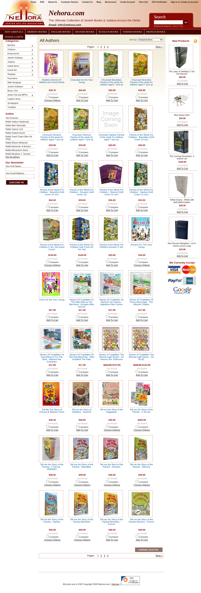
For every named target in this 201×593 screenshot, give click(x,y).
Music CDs (12, 90)
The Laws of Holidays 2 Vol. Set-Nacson (182, 72)
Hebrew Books (37, 31)
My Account (110, 2)
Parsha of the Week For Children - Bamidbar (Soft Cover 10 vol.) (141, 137)
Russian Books (108, 31)
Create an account (189, 2)
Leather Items (14, 99)
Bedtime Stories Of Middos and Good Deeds (51, 81)
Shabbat (19, 74)
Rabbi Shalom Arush (15, 133)
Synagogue (12, 103)
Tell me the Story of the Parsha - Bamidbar (81, 465)
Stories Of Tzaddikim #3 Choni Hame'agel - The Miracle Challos (141, 302)
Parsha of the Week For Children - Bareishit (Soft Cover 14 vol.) (51, 192)
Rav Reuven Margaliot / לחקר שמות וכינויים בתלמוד (182, 244)
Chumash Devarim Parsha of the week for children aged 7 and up (51, 137)
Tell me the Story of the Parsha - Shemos (141, 465)
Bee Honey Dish (182, 115)
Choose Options (52, 100)
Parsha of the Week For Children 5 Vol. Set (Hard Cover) (51, 247)
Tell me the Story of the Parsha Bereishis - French (111, 521)
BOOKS (19, 45)
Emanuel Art (19, 53)
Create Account (127, 2)
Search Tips (177, 26)
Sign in (174, 2)
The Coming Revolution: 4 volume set (182, 157)
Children (19, 49)
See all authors (12, 157)
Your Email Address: (15, 173)
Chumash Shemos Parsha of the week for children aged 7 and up (81, 137)
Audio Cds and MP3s (19, 95)
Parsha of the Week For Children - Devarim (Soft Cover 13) (81, 192)
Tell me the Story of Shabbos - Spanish (81, 410)
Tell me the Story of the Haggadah (111, 410)
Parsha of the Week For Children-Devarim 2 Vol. (111, 246)
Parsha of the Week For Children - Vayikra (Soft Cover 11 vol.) (141, 192)
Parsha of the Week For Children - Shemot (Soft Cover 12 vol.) (111, 192)
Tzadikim (19, 107)
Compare (54, 97)
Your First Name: (13, 166)
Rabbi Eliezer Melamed (16, 142)
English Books (61, 31)
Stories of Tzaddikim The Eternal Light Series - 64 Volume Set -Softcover (111, 356)
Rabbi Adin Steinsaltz (15, 125)
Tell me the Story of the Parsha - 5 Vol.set (141, 410)
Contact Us (87, 2)
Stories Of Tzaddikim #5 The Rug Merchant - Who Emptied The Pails (81, 356)
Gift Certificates (159, 2)
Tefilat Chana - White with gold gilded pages (182, 201)
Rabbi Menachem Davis (16, 150)
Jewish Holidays (19, 58)
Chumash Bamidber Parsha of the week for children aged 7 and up (111, 82)
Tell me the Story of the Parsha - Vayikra (51, 520)
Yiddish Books (132, 31)
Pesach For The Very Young (141, 246)
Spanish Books (84, 31)
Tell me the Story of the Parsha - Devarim (111, 465)
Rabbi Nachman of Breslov (18, 146)
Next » (159, 47)
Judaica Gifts (14, 37)
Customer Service (69, 2)
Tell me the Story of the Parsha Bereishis (81, 520)
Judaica (19, 62)
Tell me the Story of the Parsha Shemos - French (141, 520)
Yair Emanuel (11, 118)
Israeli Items (19, 66)
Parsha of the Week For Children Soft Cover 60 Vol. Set (82, 247)
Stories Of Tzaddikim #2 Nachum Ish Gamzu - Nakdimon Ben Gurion (111, 302)
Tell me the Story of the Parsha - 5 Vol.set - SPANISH (51, 466)
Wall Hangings (14, 82)
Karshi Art (19, 70)
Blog (99, 2)
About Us (52, 2)
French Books (155, 31)
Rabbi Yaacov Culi (14, 129)
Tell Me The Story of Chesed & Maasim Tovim (51, 410)
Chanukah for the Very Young (81, 81)
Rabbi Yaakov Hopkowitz (17, 121)
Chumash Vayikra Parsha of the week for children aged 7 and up (111, 137)
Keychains (12, 78)
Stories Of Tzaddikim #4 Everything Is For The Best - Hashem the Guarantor (52, 358)
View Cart (143, 2)
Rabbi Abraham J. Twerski (17, 154)
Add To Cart (82, 100)
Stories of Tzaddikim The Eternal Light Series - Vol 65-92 (141, 356)
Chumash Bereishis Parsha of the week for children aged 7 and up (141, 82)
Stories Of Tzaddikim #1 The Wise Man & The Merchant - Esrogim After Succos (81, 303)
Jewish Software (19, 86)
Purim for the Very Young (51, 299)
